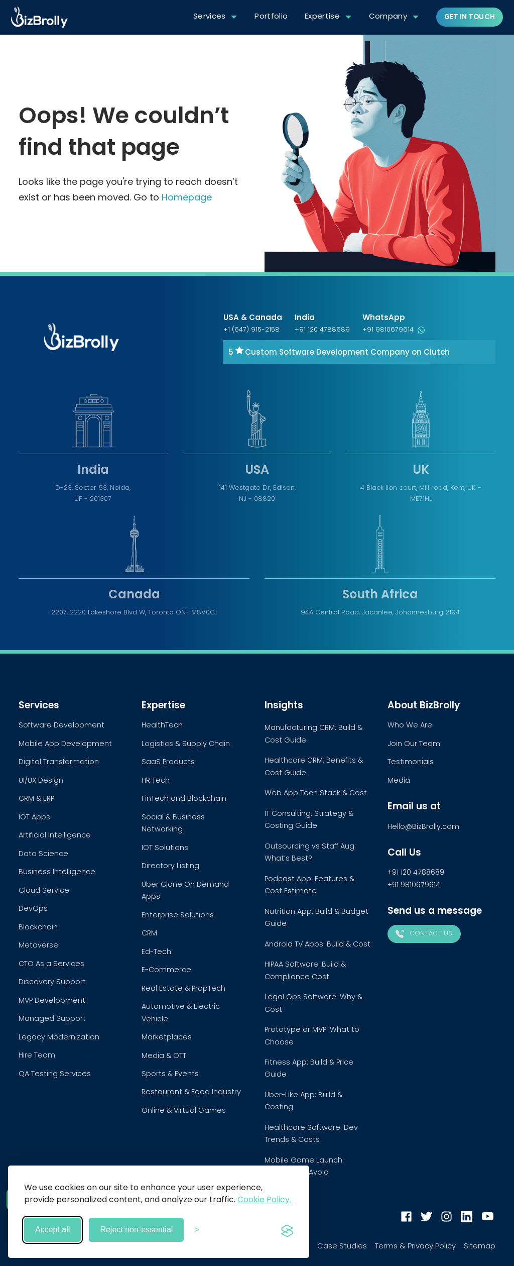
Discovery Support (52, 982)
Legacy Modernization (59, 1037)
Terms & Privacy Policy (415, 1245)
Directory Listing (170, 866)
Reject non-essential (136, 1229)
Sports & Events (170, 1074)
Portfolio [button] (271, 16)
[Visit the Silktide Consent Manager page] (287, 1230)
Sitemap (479, 1245)
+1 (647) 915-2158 (251, 329)
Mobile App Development (65, 743)
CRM (149, 933)
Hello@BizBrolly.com (423, 826)
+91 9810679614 (393, 329)
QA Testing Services (55, 1074)
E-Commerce (166, 970)
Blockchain (38, 927)
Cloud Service (44, 890)
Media (399, 780)
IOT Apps (34, 817)
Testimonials (411, 762)
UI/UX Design (41, 780)
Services (209, 16)
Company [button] (388, 16)
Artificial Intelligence (55, 835)
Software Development (61, 725)
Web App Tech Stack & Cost (316, 793)
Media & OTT (164, 1055)
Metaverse (38, 945)
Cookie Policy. (264, 1199)
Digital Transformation (59, 762)
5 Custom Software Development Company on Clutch (339, 352)
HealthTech (162, 725)
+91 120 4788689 (322, 329)
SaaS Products (168, 762)
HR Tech (156, 780)
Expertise (322, 16)
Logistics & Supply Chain (186, 743)
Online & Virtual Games (184, 1110)
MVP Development (52, 1000)
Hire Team (37, 1055)
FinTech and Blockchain (184, 798)
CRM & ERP (36, 798)
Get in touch (469, 17)
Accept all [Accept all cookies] (52, 1229)
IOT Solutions (165, 847)
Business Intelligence (57, 872)
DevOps (33, 908)
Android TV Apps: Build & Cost (317, 944)
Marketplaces (167, 1037)
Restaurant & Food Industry (191, 1092)
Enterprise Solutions (178, 915)
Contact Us (424, 933)
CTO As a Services (51, 964)
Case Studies (342, 1245)
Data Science (43, 854)
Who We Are (410, 725)
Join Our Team (414, 743)
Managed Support (52, 1018)
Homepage (187, 197)
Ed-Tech (156, 951)
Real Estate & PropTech (183, 988)
